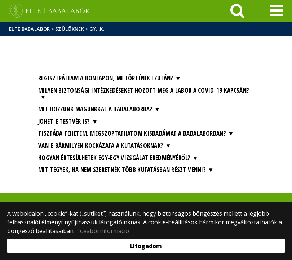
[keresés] (237, 11)
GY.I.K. (96, 29)
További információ (102, 231)
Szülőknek (69, 29)
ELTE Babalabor (29, 29)
